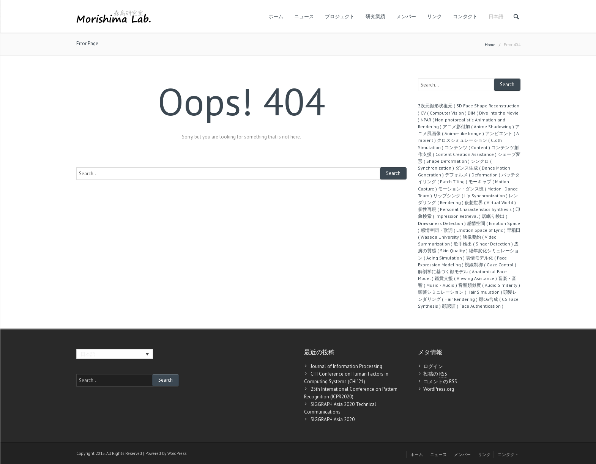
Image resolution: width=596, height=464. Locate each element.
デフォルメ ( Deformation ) (472, 175)
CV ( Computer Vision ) (444, 113)
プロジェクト (340, 16)
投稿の (435, 374)
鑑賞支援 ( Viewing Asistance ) (466, 278)
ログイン (433, 366)
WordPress (176, 453)
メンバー (406, 16)
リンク (434, 16)
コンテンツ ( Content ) (467, 147)
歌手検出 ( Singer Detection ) (483, 244)
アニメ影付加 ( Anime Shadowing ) (478, 126)
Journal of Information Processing (346, 366)
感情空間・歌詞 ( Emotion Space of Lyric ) (463, 230)
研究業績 (375, 16)
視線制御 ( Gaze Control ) (490, 264)
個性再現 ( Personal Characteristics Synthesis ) (466, 209)
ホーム (275, 16)
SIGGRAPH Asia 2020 (333, 419)
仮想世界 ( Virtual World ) (490, 202)
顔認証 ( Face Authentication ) (472, 306)
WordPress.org (438, 389)
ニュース (304, 16)
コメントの (440, 381)
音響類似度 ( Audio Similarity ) (489, 285)
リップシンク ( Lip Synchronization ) (470, 195)
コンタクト (465, 16)
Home (490, 44)
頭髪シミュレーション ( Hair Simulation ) (460, 292)
